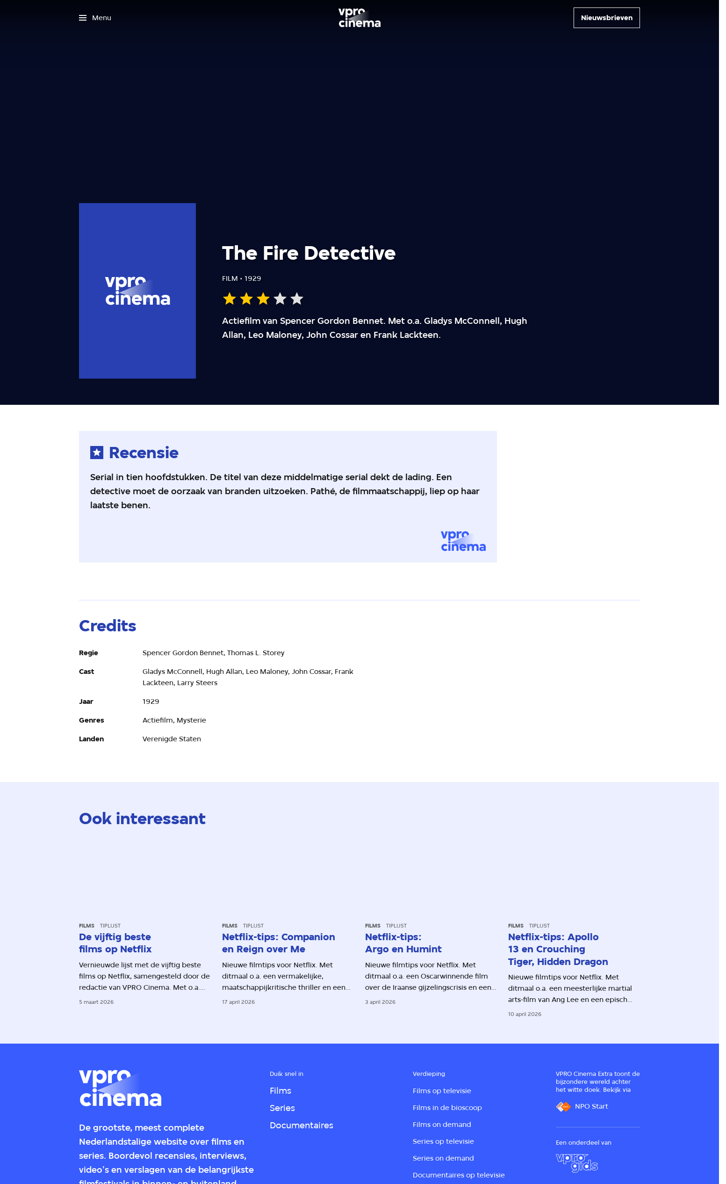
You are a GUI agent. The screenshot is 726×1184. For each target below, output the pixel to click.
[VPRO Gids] (577, 1163)
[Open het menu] (95, 17)
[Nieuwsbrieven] (607, 17)
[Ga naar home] (359, 17)
